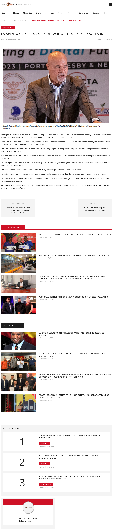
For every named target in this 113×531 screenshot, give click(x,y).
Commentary (84, 13)
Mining (16, 13)
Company (96, 13)
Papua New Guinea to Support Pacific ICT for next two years (56, 20)
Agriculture (49, 13)
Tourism (71, 13)
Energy (38, 13)
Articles (13, 20)
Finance (61, 13)
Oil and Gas (27, 13)
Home (5, 20)
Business (5, 13)
